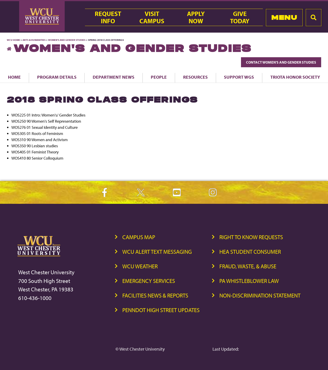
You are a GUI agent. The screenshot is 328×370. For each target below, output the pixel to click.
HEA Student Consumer (250, 251)
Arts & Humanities (34, 39)
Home (14, 77)
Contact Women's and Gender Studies (281, 62)
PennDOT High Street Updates (161, 309)
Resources (195, 77)
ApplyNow (196, 17)
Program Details (57, 77)
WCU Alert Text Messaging (157, 251)
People (159, 77)
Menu (284, 17)
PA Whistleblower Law (249, 280)
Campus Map (138, 237)
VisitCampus (151, 17)
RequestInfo (108, 17)
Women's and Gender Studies (66, 39)
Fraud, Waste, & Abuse (247, 266)
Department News (113, 77)
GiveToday (239, 17)
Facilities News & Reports (155, 295)
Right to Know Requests (251, 237)
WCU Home (13, 39)
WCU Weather (140, 266)
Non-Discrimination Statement (259, 295)
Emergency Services (148, 280)
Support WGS (239, 77)
